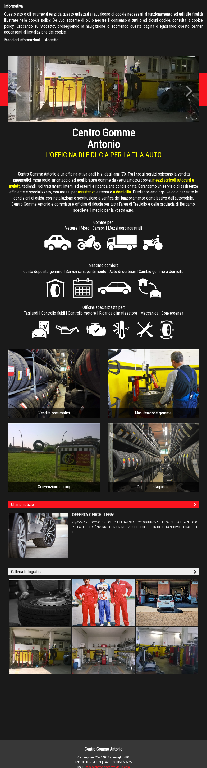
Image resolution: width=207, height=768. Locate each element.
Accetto (51, 39)
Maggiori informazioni (22, 39)
